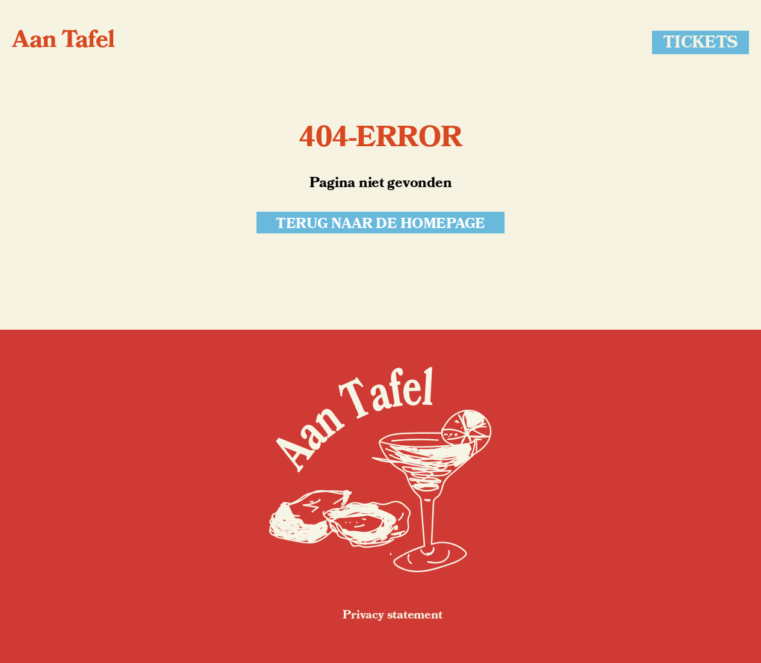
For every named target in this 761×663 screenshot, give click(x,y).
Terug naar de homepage (380, 223)
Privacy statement (392, 616)
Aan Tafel (63, 42)
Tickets (700, 42)
